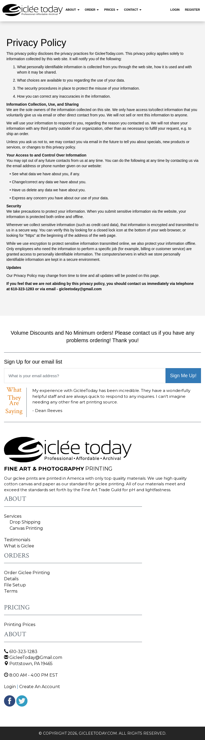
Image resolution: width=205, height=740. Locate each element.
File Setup (15, 585)
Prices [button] (111, 9)
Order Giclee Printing (27, 572)
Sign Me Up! (183, 375)
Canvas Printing (26, 528)
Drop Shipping (25, 522)
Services (12, 516)
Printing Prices (19, 624)
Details (11, 578)
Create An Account (39, 686)
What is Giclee (19, 545)
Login (175, 9)
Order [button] (92, 9)
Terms (10, 591)
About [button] (72, 9)
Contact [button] (132, 9)
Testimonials (17, 539)
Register (192, 9)
